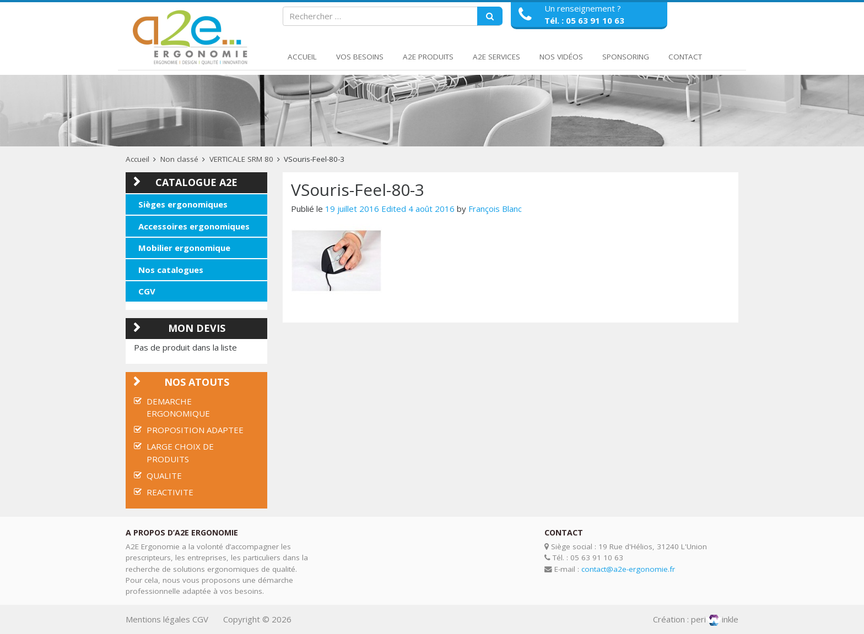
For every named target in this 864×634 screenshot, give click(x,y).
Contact (685, 57)
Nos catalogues (170, 269)
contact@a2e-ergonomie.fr (628, 569)
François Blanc (495, 208)
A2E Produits (428, 57)
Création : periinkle (695, 619)
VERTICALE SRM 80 (241, 159)
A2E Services (496, 57)
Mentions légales (158, 619)
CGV (146, 291)
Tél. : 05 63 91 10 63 (584, 20)
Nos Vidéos (561, 57)
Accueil (302, 57)
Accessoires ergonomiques (194, 226)
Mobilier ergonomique (184, 247)
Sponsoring (625, 57)
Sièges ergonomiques (183, 204)
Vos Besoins (360, 57)
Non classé (179, 159)
